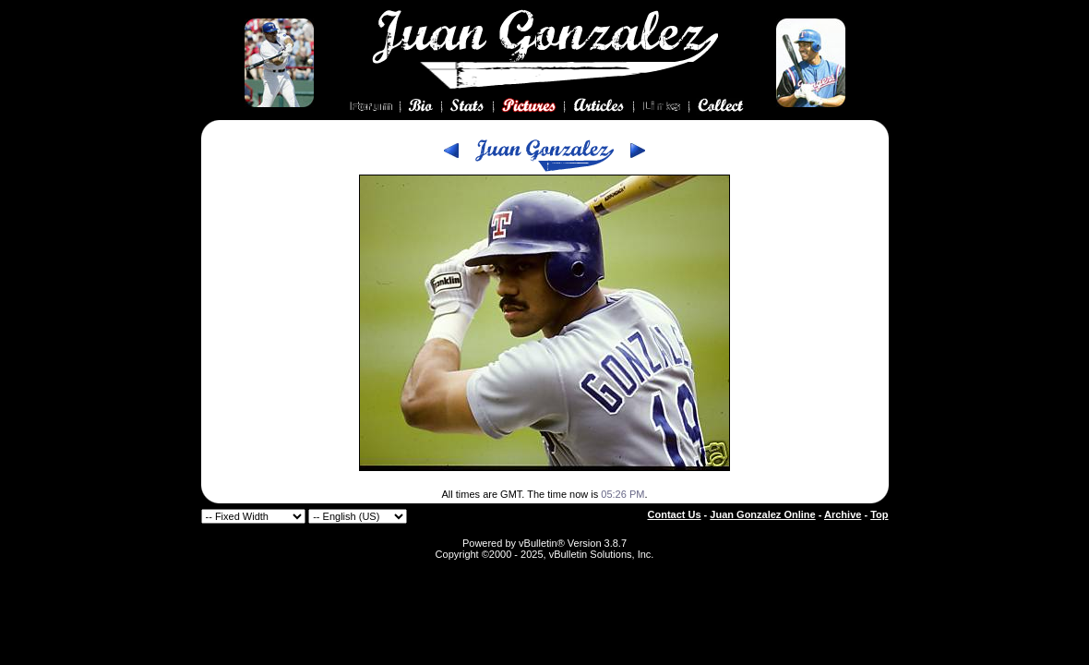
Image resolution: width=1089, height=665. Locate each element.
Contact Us (674, 514)
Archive (842, 514)
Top (879, 514)
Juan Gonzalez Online (762, 514)
